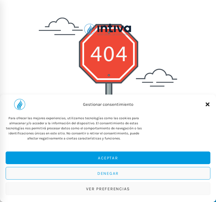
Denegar (108, 173)
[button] (207, 104)
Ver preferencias (108, 188)
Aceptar (108, 157)
